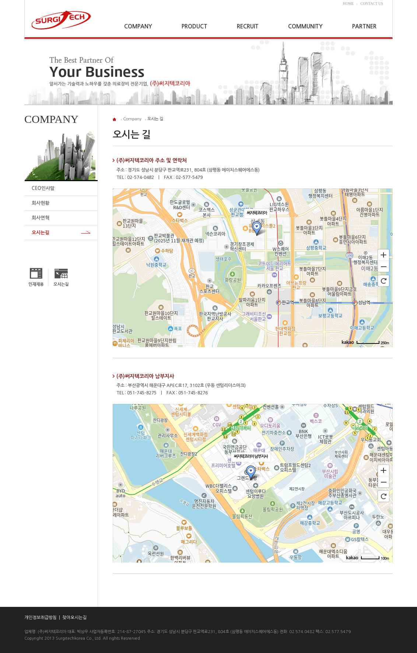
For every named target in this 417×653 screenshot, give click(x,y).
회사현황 (40, 203)
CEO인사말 (43, 188)
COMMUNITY (305, 26)
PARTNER (364, 26)
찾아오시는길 (74, 617)
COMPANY (138, 26)
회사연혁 (40, 217)
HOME (348, 3)
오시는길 (40, 232)
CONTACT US (371, 3)
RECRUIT (248, 26)
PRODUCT (194, 26)
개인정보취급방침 (40, 617)
